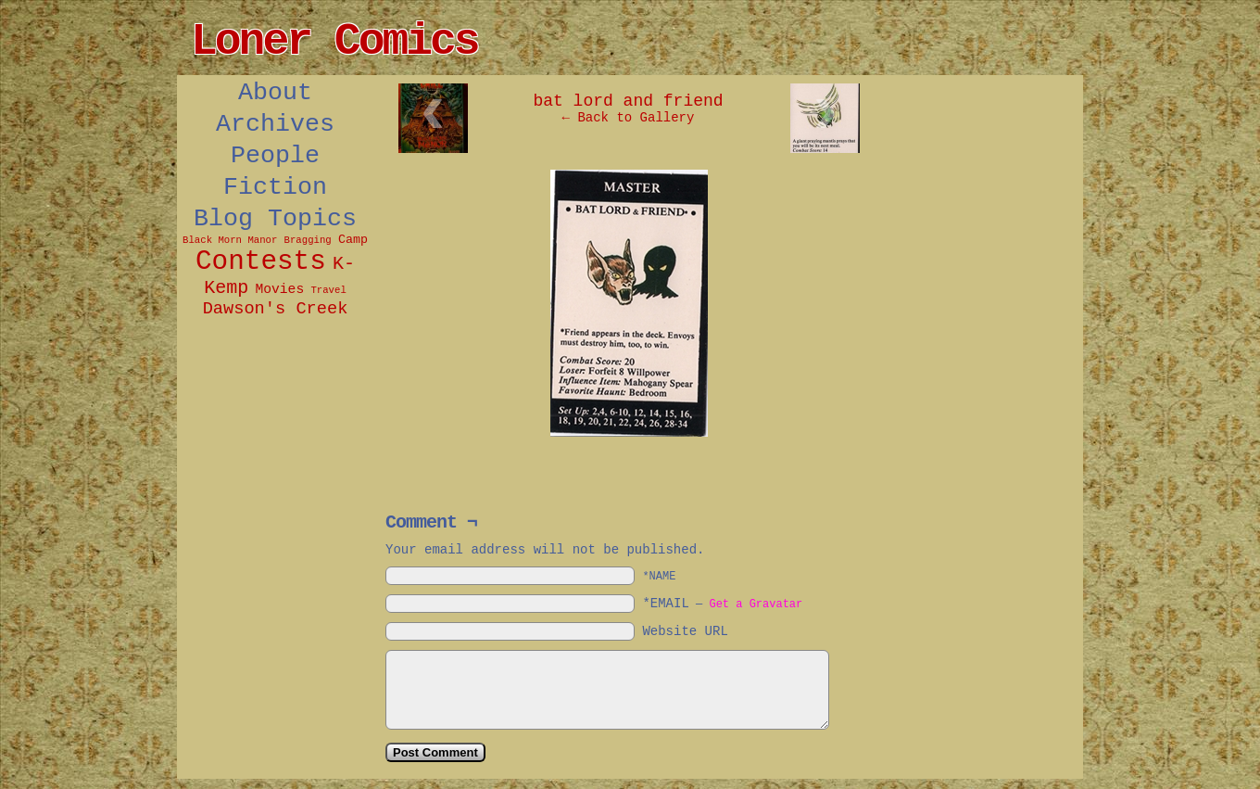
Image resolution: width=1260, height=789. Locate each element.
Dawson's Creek (275, 309)
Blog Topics (275, 219)
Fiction (275, 187)
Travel (328, 290)
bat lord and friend (628, 101)
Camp (353, 240)
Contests (260, 262)
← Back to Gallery (628, 117)
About (275, 93)
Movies (279, 289)
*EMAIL (722, 603)
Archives (275, 124)
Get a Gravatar (755, 604)
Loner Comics (334, 42)
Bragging (308, 240)
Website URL (684, 631)
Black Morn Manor (230, 240)
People (275, 156)
